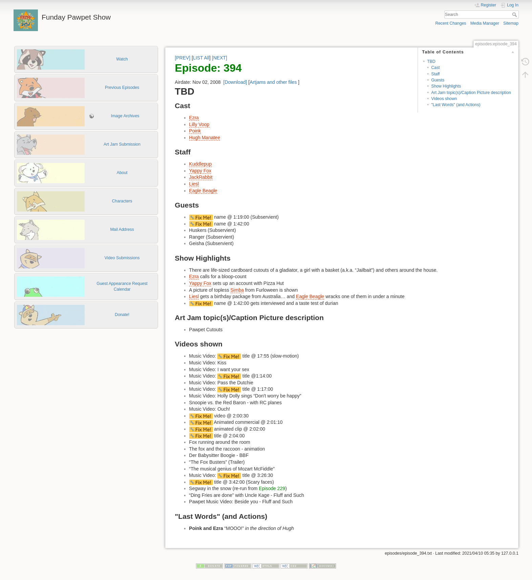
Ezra (194, 117)
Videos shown (444, 98)
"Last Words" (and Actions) (455, 104)
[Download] (235, 82)
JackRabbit (201, 177)
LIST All (201, 58)
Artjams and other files (273, 82)
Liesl (194, 184)
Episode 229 (272, 488)
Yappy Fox (200, 170)
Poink (195, 131)
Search (515, 14)
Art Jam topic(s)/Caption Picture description (471, 92)
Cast (435, 67)
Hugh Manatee (204, 137)
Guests (437, 80)
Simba (237, 290)
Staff (435, 74)
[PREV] (183, 58)
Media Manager (484, 23)
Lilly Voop (199, 124)
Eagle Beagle (203, 190)
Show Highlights (446, 86)
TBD (431, 61)
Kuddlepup (200, 164)
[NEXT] (219, 58)
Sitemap (510, 23)
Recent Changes (450, 23)
